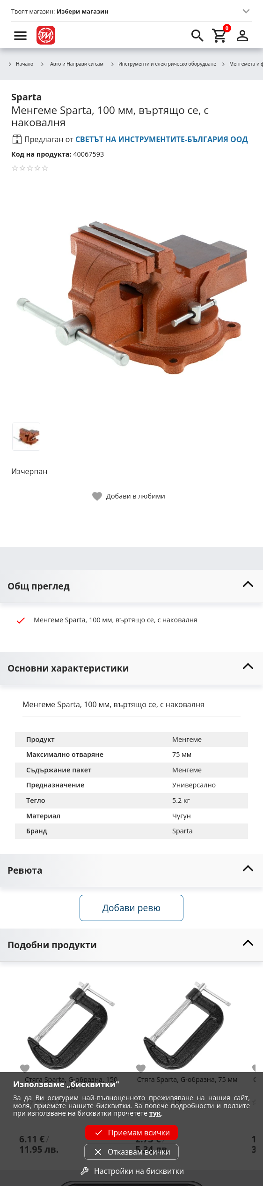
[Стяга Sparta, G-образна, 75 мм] (187, 1022)
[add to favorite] (30, 1069)
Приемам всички (131, 1132)
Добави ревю (131, 907)
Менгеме (187, 739)
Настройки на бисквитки (131, 1171)
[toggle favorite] (129, 496)
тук (155, 1113)
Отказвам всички (131, 1151)
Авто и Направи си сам (71, 63)
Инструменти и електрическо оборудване (163, 64)
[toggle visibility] (131, 586)
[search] (197, 35)
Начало (20, 64)
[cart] (220, 35)
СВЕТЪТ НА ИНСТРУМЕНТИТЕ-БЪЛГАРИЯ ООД (161, 139)
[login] (242, 35)
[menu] (20, 35)
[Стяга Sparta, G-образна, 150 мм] (71, 1022)
